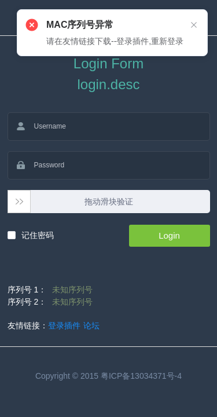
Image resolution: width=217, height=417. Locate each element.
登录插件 (64, 325)
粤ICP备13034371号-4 (141, 376)
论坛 (91, 325)
